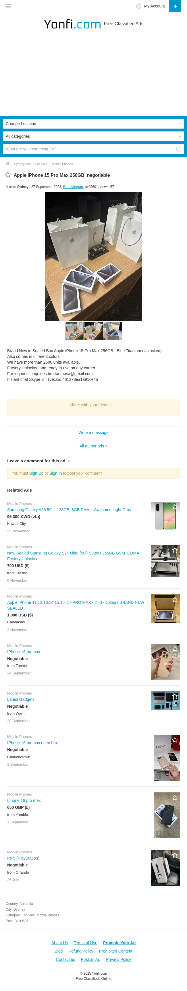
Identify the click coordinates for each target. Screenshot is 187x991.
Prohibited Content (115, 951)
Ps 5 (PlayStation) (23, 858)
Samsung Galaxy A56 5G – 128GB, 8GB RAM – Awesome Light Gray (69, 509)
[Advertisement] (93, 76)
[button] (93, 331)
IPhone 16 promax (23, 651)
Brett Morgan (73, 187)
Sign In (55, 473)
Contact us (65, 959)
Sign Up (36, 473)
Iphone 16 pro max (24, 800)
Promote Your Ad (119, 942)
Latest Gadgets (20, 699)
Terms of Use (85, 942)
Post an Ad (91, 959)
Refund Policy (80, 951)
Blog (59, 951)
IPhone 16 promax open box (32, 742)
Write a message (93, 432)
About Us (59, 942)
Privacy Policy (118, 959)
